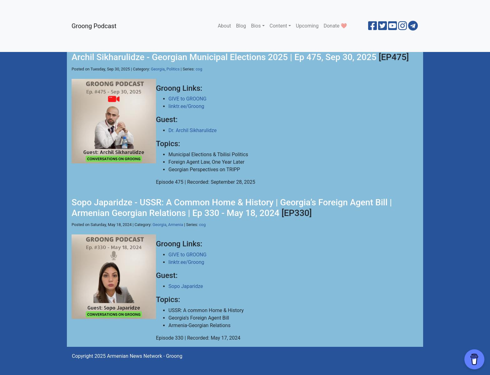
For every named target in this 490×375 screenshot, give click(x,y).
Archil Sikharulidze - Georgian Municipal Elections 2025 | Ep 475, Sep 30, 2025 (224, 57)
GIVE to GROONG (187, 99)
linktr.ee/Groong (186, 106)
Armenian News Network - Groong (144, 356)
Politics (173, 69)
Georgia (158, 69)
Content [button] (278, 26)
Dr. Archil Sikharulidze (192, 130)
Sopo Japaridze (185, 286)
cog (199, 69)
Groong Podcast (94, 26)
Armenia (175, 224)
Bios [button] (256, 26)
